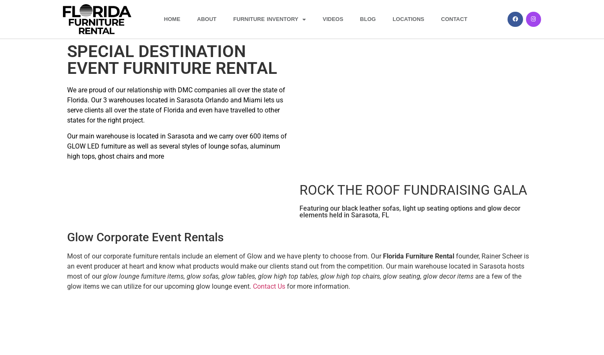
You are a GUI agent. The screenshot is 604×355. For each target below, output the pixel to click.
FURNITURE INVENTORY (269, 19)
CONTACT (454, 19)
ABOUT (206, 19)
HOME (172, 19)
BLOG (368, 19)
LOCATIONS (408, 19)
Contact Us (269, 286)
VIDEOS (333, 19)
